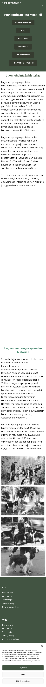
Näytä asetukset (23, 681)
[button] (42, 646)
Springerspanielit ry (11, 2)
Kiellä (23, 674)
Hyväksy (23, 668)
